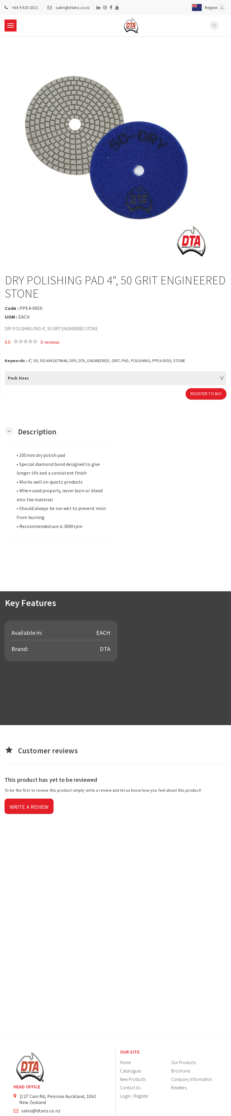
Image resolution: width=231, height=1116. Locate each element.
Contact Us (130, 1087)
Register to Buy (206, 393)
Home (125, 1062)
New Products (133, 1079)
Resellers (179, 1087)
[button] (203, 7)
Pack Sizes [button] (18, 378)
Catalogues (130, 1071)
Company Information (191, 1079)
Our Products (183, 1062)
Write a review (29, 806)
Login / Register (134, 1096)
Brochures (181, 1071)
